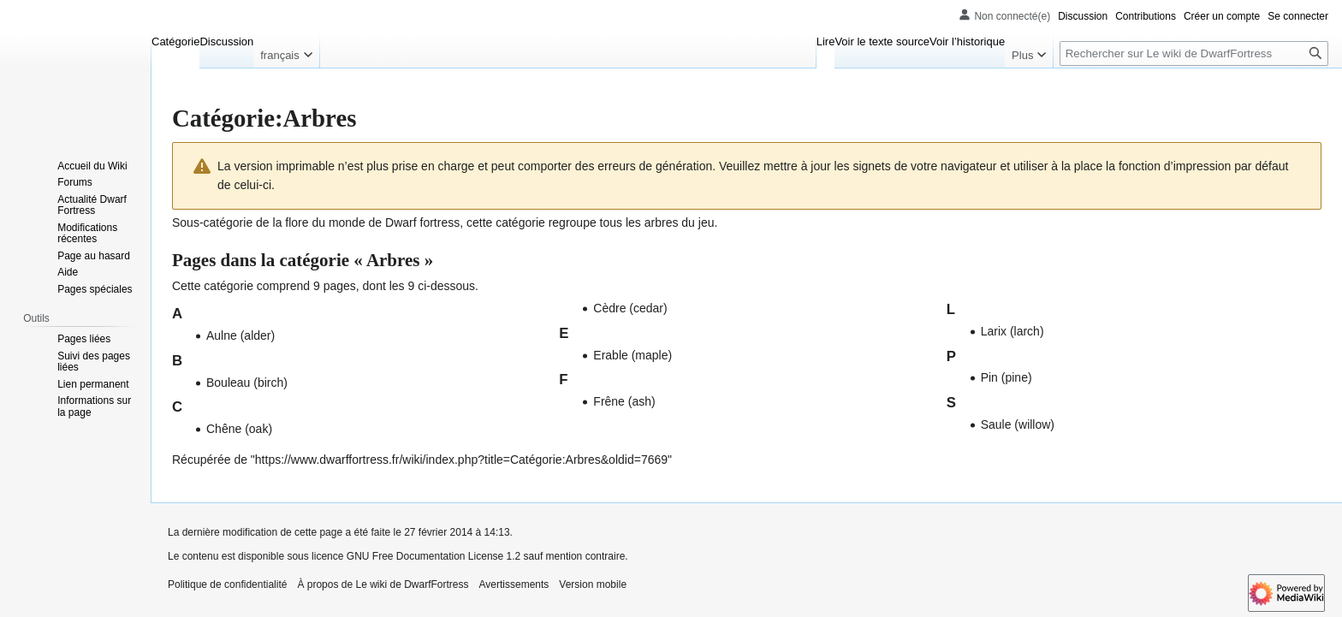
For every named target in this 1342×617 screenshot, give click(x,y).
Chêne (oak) (239, 429)
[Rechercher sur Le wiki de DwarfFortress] (1194, 53)
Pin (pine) (1006, 377)
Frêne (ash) (624, 401)
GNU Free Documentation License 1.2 (433, 556)
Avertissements (514, 584)
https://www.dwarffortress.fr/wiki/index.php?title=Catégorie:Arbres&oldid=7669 (461, 459)
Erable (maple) (632, 355)
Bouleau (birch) (247, 382)
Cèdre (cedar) (630, 308)
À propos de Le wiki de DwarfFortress (382, 584)
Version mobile (592, 584)
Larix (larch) (1012, 331)
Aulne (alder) (240, 335)
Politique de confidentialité (227, 584)
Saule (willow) (1017, 424)
